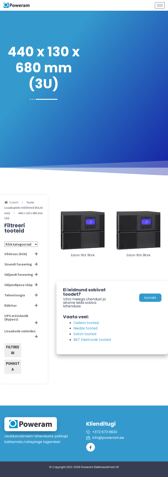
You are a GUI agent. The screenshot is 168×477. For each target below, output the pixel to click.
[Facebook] (90, 447)
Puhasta (13, 366)
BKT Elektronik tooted (92, 339)
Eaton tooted (85, 333)
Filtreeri (12, 350)
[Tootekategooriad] (21, 244)
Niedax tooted (86, 328)
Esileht (14, 202)
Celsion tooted (86, 322)
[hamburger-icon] (160, 3)
